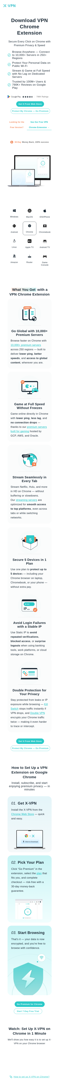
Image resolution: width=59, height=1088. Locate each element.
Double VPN (37, 713)
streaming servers (26, 500)
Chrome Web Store (22, 814)
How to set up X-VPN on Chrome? (31, 1076)
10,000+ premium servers (26, 345)
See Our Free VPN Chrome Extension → (39, 125)
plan (39, 873)
